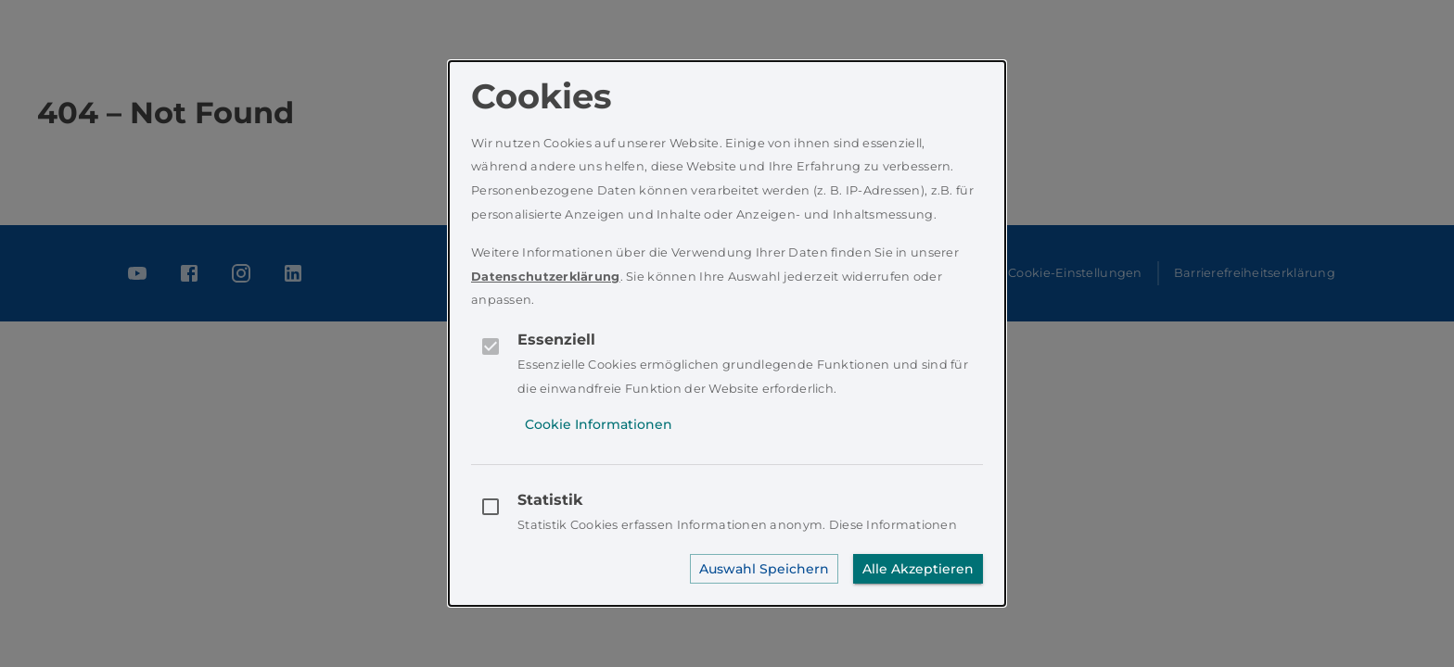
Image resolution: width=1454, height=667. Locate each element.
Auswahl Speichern (764, 568)
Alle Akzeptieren (918, 568)
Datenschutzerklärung (545, 276)
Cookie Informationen (598, 424)
